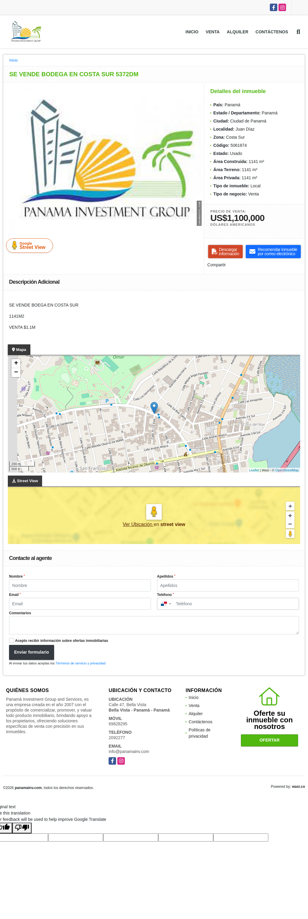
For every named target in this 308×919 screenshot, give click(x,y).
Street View (31, 245)
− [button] (16, 372)
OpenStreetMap (287, 470)
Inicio (192, 31)
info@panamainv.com (129, 751)
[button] (197, 92)
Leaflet (254, 470)
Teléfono (165, 594)
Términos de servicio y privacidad (81, 663)
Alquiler (237, 31)
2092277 (117, 737)
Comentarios (20, 613)
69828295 (118, 723)
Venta (213, 31)
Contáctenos (272, 31)
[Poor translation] (22, 828)
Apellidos (166, 576)
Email (15, 594)
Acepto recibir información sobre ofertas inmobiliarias (61, 641)
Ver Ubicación (138, 524)
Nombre (17, 576)
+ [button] (16, 363)
